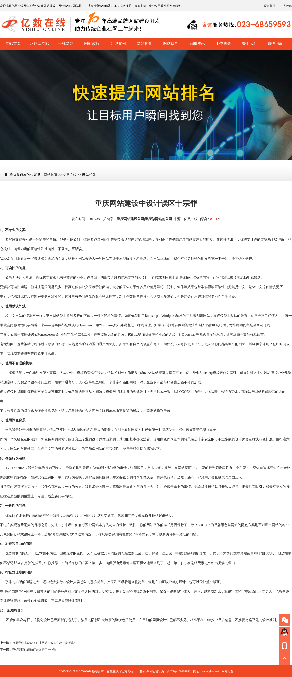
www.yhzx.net (210, 671)
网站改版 (92, 44)
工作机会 (223, 44)
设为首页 (269, 6)
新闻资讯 (197, 44)
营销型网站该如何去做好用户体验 (34, 649)
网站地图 (227, 671)
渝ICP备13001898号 (179, 671)
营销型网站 (39, 44)
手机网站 (65, 44)
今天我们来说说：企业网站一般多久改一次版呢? (43, 642)
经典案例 (118, 44)
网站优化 (144, 44)
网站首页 (13, 44)
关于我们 (249, 44)
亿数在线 (17, 6)
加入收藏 (286, 6)
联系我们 (276, 44)
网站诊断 (171, 44)
